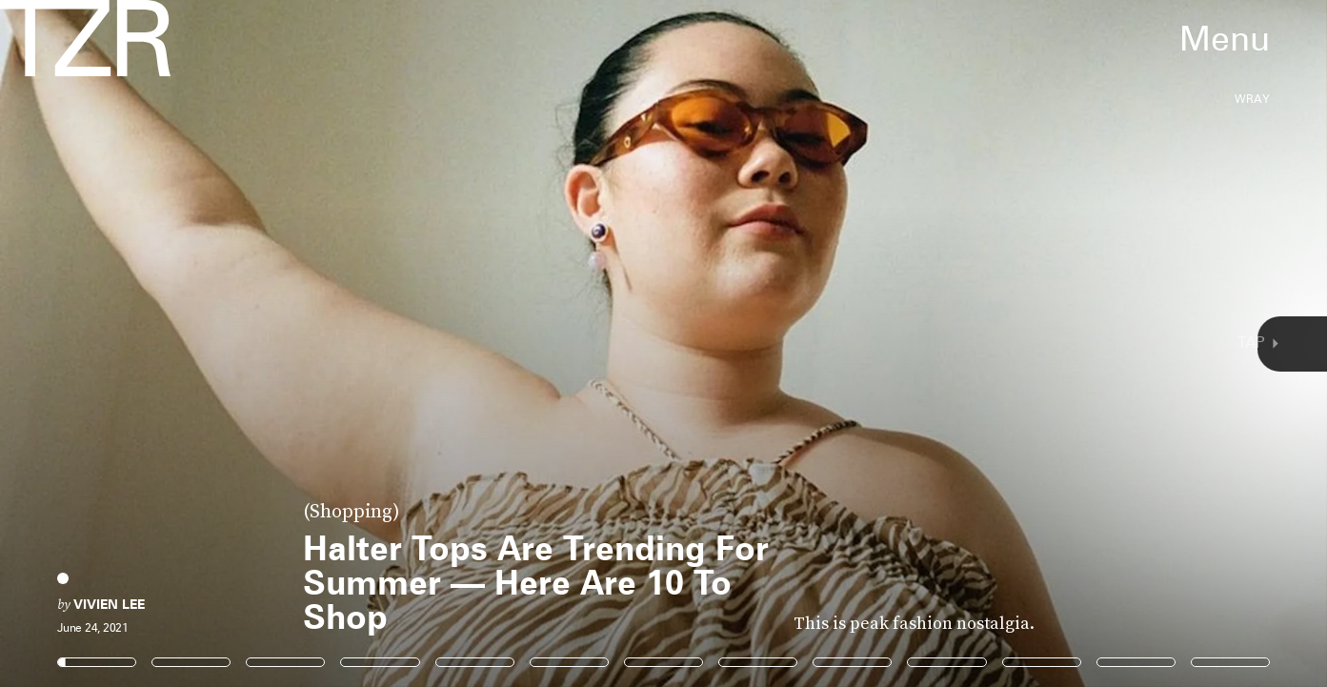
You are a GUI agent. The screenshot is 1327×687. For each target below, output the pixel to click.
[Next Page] (882, 343)
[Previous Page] (219, 343)
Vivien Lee (109, 604)
